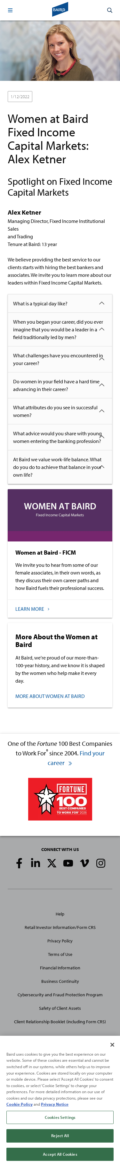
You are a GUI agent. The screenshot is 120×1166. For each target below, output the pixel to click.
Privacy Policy (60, 941)
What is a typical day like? (40, 303)
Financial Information (60, 968)
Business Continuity (60, 981)
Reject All (59, 1136)
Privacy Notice (54, 1105)
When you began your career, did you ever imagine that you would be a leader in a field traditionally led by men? (58, 329)
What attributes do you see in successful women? (55, 411)
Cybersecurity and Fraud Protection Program (60, 995)
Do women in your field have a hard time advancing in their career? (56, 385)
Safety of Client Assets (60, 1008)
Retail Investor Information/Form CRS (60, 927)
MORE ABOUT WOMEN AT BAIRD (50, 696)
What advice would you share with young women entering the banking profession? (57, 437)
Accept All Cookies (60, 1155)
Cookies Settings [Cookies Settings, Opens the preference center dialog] (60, 1118)
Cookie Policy (19, 1105)
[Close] (112, 1046)
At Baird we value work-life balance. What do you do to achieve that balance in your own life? (57, 467)
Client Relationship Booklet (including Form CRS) (60, 1022)
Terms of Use (60, 954)
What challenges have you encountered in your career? (58, 359)
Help (60, 914)
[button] (10, 10)
